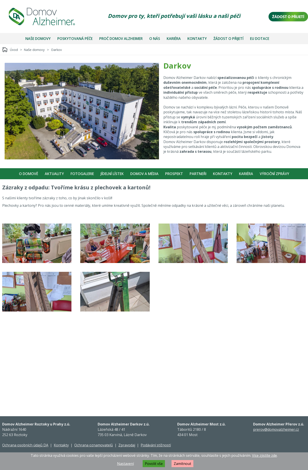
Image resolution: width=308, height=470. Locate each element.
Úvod (14, 49)
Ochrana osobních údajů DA (25, 445)
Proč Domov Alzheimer (121, 38)
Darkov (56, 49)
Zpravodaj (126, 445)
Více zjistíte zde (264, 455)
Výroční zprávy (274, 173)
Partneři (198, 173)
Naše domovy (38, 38)
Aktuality (54, 173)
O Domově (28, 173)
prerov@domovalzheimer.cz (276, 429)
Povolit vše (154, 463)
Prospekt (174, 173)
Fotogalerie (82, 173)
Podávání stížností (156, 445)
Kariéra (174, 38)
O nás (154, 38)
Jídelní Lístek (112, 173)
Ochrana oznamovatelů (93, 445)
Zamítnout (182, 463)
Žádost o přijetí (228, 38)
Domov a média (144, 173)
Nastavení (125, 463)
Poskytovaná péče (75, 38)
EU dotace (259, 38)
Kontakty (197, 38)
